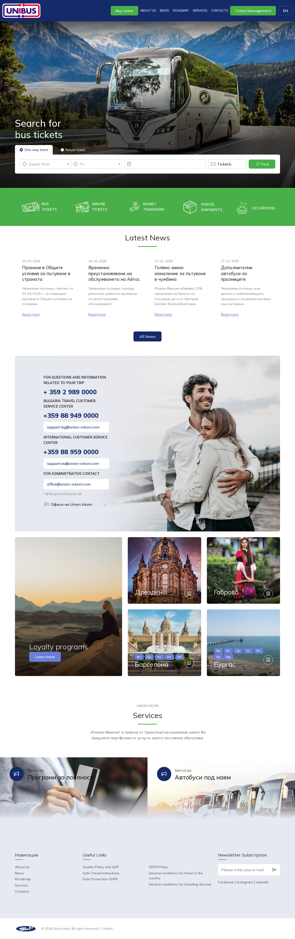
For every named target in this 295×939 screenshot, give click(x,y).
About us (148, 10)
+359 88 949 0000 (71, 415)
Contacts (219, 10)
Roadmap (181, 10)
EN (285, 10)
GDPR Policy (158, 867)
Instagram (245, 882)
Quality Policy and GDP (101, 867)
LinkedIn (262, 882)
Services (200, 10)
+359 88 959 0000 (71, 452)
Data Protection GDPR (100, 879)
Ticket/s (219, 164)
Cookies (107, 928)
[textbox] (45, 164)
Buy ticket (124, 10)
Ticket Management (253, 10)
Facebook (226, 882)
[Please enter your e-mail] (243, 870)
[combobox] (45, 164)
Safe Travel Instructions (101, 873)
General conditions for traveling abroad (180, 884)
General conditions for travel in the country (176, 876)
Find (262, 163)
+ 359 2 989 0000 (70, 392)
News (164, 10)
